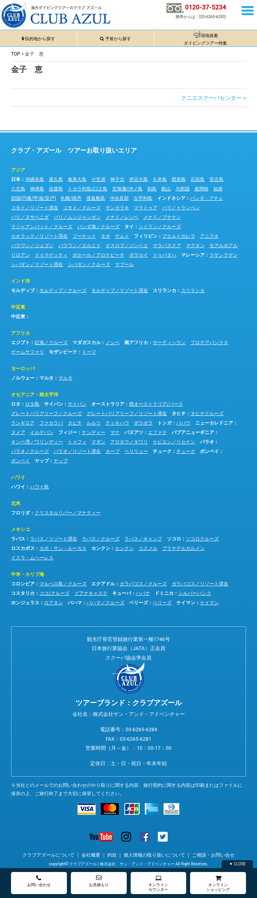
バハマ (75, 602)
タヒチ (179, 413)
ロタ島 (32, 404)
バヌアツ (133, 432)
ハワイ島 (39, 487)
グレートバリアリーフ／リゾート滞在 (127, 413)
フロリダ (20, 513)
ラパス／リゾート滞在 (53, 539)
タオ (105, 236)
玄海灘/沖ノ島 (127, 189)
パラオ (207, 442)
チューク (162, 451)
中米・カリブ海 (27, 574)
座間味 (201, 189)
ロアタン (53, 602)
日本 (15, 179)
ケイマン (185, 602)
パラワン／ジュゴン (32, 245)
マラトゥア (145, 208)
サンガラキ (117, 208)
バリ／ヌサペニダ (30, 217)
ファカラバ (51, 423)
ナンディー (93, 432)
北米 (15, 503)
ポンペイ (209, 451)
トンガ (164, 423)
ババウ (183, 423)
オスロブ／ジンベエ (126, 245)
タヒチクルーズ (207, 413)
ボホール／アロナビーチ (98, 255)
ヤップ (42, 461)
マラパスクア (167, 245)
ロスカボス (23, 548)
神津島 (37, 189)
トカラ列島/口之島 (87, 189)
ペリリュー (136, 451)
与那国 (183, 189)
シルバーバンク (194, 593)
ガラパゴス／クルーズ (143, 584)
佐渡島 (56, 189)
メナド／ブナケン (162, 217)
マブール (124, 264)
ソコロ (174, 539)
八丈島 (18, 189)
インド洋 (20, 281)
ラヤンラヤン (223, 255)
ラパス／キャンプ (143, 539)
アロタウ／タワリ (129, 442)
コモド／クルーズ (82, 208)
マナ (115, 432)
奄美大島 (77, 179)
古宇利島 (142, 198)
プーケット (84, 236)
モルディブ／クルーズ (63, 290)
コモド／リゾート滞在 (34, 208)
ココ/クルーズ (54, 593)
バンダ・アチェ (206, 198)
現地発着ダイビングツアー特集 (205, 39)
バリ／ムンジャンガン (77, 217)
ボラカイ (138, 255)
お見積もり (99, 881)
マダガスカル (86, 342)
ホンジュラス (25, 602)
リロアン (20, 255)
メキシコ (20, 529)
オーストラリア (107, 404)
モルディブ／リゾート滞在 (119, 290)
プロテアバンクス (209, 342)
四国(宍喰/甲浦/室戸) (33, 198)
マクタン (195, 245)
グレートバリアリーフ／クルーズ (46, 413)
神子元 (117, 179)
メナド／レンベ (122, 217)
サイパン (53, 404)
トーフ (89, 352)
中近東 (18, 307)
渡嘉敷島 (95, 198)
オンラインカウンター (158, 883)
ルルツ (94, 423)
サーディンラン (169, 342)
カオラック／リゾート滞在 (39, 236)
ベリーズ (138, 602)
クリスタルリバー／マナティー (68, 513)
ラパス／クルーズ (101, 539)
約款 (112, 855)
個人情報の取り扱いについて (154, 855)
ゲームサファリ (27, 352)
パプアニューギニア (193, 432)
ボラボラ (143, 423)
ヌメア (18, 432)
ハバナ (143, 593)
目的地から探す (40, 38)
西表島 (179, 179)
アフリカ (20, 333)
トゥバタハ (164, 255)
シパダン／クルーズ (89, 264)
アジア (18, 170)
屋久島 (56, 179)
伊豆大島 (138, 179)
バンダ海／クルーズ (98, 226)
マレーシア (193, 255)
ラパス (18, 539)
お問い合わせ (39, 881)
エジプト (20, 342)
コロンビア (23, 584)
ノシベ (112, 342)
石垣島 (197, 179)
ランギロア (23, 423)
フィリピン (145, 236)
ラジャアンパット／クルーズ (41, 226)
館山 (166, 189)
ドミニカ (164, 593)
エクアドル (103, 584)
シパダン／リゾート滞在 (37, 264)
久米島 (160, 179)
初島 (152, 189)
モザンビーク (63, 352)
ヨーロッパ (23, 368)
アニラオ (209, 236)
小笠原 (98, 179)
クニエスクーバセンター (211, 98)
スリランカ (164, 290)
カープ (112, 451)
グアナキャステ (90, 593)
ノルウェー (23, 378)
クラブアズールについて (48, 855)
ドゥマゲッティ (51, 255)
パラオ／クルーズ (30, 451)
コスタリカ (23, 593)
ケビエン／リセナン (174, 442)
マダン (98, 442)
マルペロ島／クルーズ (63, 584)
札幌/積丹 (71, 198)
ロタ (15, 404)
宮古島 (216, 179)
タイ (129, 226)
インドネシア (171, 198)
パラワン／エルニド (79, 245)
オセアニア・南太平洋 (34, 394)
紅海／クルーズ (51, 342)
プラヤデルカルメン (183, 548)
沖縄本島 (34, 179)
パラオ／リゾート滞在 (77, 451)
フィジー (67, 432)
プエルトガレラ (178, 236)
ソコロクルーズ (202, 539)
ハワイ (18, 477)
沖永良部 (119, 198)
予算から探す (118, 38)
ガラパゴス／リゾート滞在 (200, 584)
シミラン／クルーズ (160, 226)
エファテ (157, 432)
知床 (218, 189)
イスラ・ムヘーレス (32, 558)
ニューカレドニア (214, 423)
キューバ (121, 593)
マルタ (46, 378)
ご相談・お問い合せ (213, 855)
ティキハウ (117, 423)
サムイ (122, 236)
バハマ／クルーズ (105, 602)
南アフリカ (136, 342)
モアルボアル (223, 245)
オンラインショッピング (218, 883)
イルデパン (42, 432)
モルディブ (23, 290)
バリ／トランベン (181, 208)
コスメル (148, 548)
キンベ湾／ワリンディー (37, 442)
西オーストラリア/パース (156, 404)
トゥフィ (77, 442)
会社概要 (90, 855)
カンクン (100, 548)
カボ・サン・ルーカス (63, 548)
